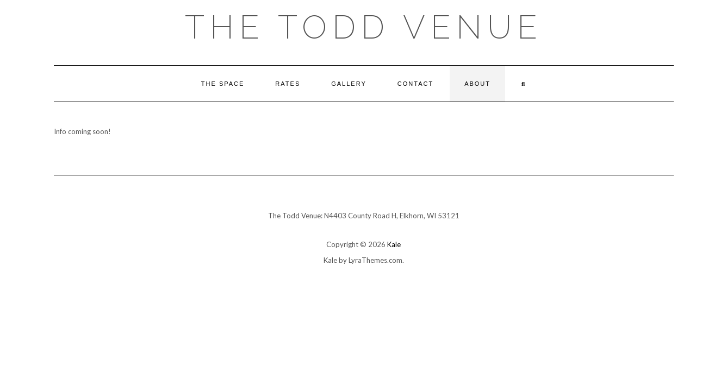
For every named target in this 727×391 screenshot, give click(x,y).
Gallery (348, 83)
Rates (287, 83)
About (477, 83)
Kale (394, 244)
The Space (223, 83)
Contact (415, 83)
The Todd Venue (364, 27)
